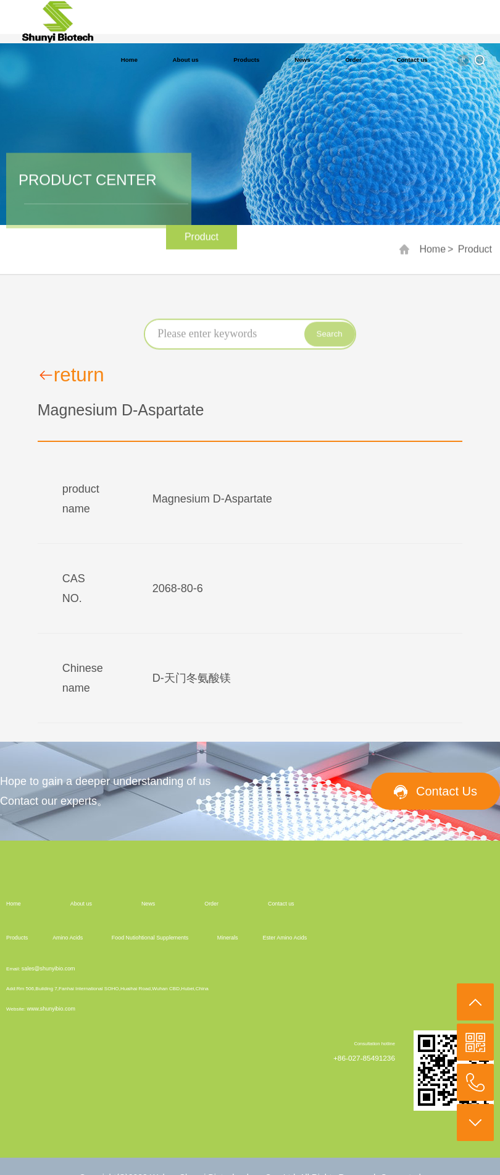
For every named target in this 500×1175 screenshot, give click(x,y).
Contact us (411, 59)
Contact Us (446, 791)
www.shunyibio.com (51, 1009)
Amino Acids (67, 938)
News (302, 59)
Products (246, 59)
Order (353, 59)
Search (330, 339)
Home (129, 59)
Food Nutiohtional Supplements (150, 938)
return (71, 375)
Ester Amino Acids (284, 938)
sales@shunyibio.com (48, 968)
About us (186, 59)
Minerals (227, 938)
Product (475, 252)
